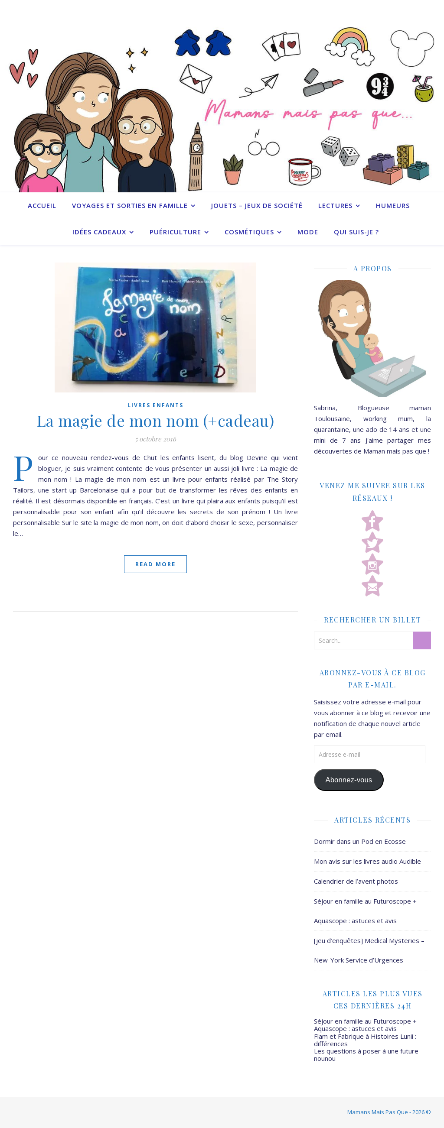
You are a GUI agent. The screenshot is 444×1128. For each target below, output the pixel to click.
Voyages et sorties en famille (130, 205)
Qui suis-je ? (356, 231)
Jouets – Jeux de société (257, 205)
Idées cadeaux (99, 231)
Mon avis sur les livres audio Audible (367, 861)
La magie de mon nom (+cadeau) (155, 420)
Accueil (42, 205)
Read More (155, 564)
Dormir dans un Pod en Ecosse (360, 841)
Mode (307, 231)
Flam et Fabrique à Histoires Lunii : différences (365, 1040)
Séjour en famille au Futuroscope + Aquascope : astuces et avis (365, 1025)
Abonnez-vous (348, 780)
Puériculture (175, 231)
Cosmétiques (249, 231)
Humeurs (393, 205)
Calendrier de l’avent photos (356, 881)
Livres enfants (155, 405)
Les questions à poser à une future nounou (366, 1055)
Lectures (335, 205)
